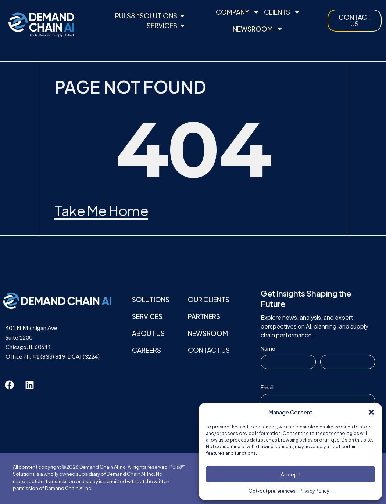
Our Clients (208, 299)
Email (267, 387)
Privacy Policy (314, 491)
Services (147, 316)
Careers (146, 350)
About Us (148, 333)
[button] (371, 412)
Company (238, 12)
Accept (290, 474)
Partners (204, 316)
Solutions (150, 299)
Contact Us (209, 350)
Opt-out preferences (272, 491)
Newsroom (258, 29)
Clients (282, 12)
